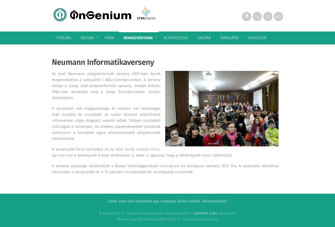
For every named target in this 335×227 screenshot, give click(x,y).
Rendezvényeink (138, 38)
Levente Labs (205, 213)
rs (268, 16)
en (279, 16)
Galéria (204, 38)
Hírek (109, 38)
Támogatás (229, 38)
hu (257, 16)
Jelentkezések (175, 38)
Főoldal (63, 38)
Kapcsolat (257, 38)
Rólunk (87, 38)
